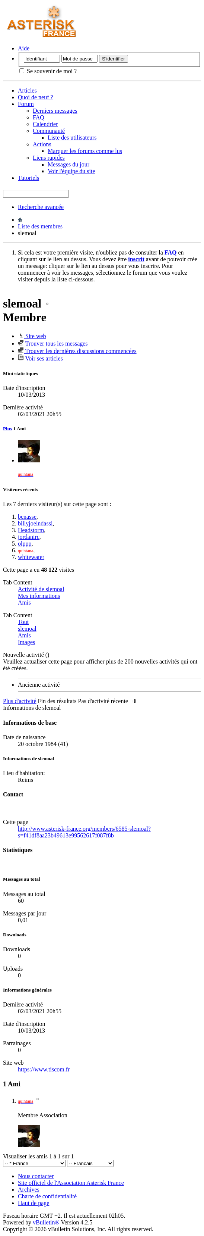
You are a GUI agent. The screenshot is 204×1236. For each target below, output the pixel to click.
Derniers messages (55, 110)
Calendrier (45, 124)
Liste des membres (40, 226)
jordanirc (28, 537)
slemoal (27, 628)
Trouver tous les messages (53, 343)
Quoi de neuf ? (35, 97)
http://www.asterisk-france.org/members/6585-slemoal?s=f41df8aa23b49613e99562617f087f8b (84, 832)
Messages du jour (68, 164)
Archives (28, 1189)
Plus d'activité (19, 701)
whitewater (31, 557)
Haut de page (33, 1203)
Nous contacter (36, 1176)
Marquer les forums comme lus (85, 151)
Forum (26, 104)
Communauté (49, 131)
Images (26, 642)
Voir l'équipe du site (71, 171)
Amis (24, 602)
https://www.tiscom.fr (44, 1069)
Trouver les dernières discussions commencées (77, 351)
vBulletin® (46, 1222)
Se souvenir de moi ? (48, 71)
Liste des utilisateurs (72, 137)
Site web (32, 336)
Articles (27, 90)
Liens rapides (49, 157)
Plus (7, 428)
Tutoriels (28, 178)
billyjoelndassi (35, 523)
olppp (24, 543)
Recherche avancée (41, 207)
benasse (27, 517)
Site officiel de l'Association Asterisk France (71, 1183)
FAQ (38, 117)
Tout (23, 622)
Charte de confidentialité (47, 1196)
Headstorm (31, 530)
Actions (42, 144)
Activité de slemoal (41, 589)
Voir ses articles (40, 358)
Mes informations (39, 596)
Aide (23, 48)
